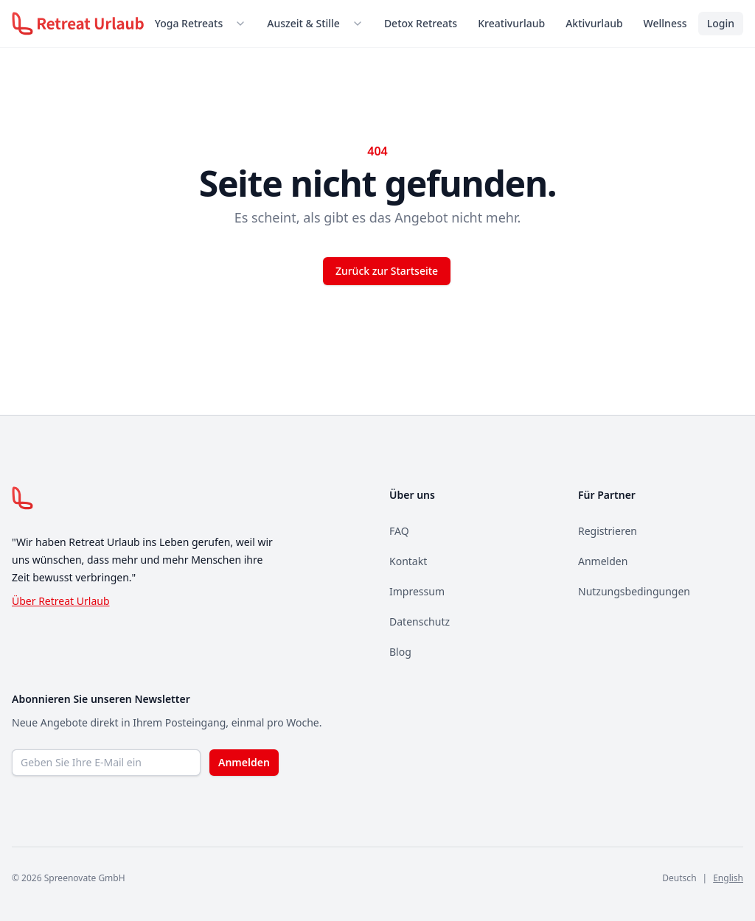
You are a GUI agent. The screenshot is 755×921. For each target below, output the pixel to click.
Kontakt (408, 561)
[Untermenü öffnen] (243, 23)
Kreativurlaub (511, 23)
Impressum (417, 591)
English (728, 878)
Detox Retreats (420, 23)
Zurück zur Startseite (386, 271)
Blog (400, 652)
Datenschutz (419, 621)
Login (720, 23)
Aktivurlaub (594, 23)
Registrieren (607, 531)
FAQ (399, 531)
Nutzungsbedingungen (634, 591)
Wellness (665, 23)
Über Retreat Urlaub (61, 601)
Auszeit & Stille (303, 23)
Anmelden (602, 561)
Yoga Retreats (189, 23)
